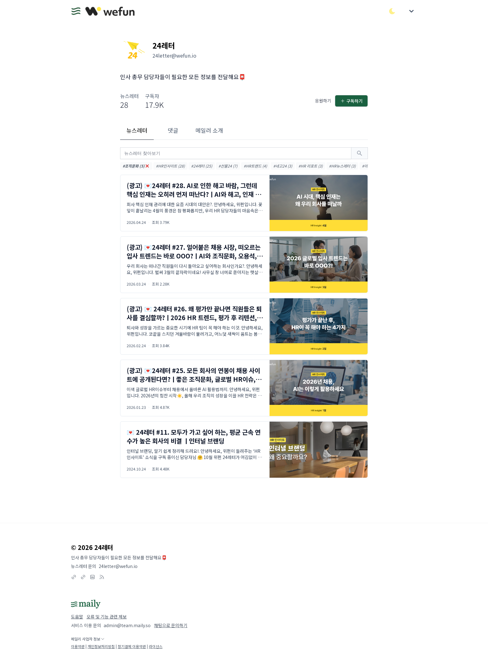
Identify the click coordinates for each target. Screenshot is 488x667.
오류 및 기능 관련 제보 (107, 616)
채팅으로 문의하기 (170, 625)
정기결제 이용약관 (132, 646)
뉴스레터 (137, 130)
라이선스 (155, 646)
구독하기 (351, 101)
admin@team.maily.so (127, 625)
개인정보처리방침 (101, 646)
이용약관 (78, 646)
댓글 (173, 130)
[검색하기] (359, 153)
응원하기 (323, 100)
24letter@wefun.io (118, 566)
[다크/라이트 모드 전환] (392, 11)
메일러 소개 (209, 130)
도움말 (77, 616)
